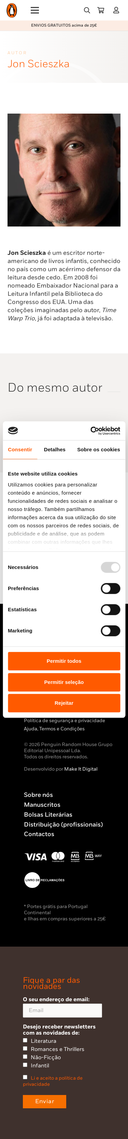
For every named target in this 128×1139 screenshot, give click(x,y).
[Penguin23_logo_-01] (11, 10)
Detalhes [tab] (55, 449)
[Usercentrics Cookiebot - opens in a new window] (91, 430)
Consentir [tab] (20, 449)
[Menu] (35, 10)
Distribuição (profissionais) (63, 824)
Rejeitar (64, 703)
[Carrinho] (101, 10)
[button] (87, 10)
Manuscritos (42, 804)
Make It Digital (81, 769)
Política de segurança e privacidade (64, 721)
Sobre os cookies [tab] (98, 449)
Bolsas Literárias (48, 814)
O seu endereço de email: (62, 1007)
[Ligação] (117, 10)
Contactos (39, 834)
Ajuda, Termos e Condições (54, 729)
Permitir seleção (64, 682)
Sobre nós (38, 795)
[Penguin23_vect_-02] (44, 880)
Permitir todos (64, 661)
